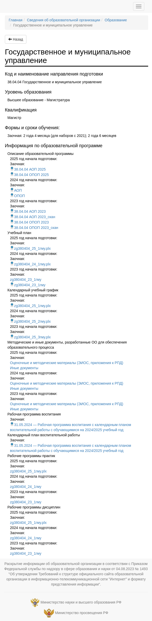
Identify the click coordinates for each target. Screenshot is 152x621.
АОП (16, 190)
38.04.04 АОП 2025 (28, 169)
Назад (15, 39)
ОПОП (17, 196)
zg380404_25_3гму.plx (30, 337)
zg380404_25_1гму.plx (30, 248)
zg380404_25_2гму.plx (30, 321)
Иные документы (24, 368)
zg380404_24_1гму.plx (30, 264)
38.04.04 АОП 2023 (28, 211)
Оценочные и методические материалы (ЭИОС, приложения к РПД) (66, 363)
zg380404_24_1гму (25, 487)
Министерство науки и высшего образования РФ (80, 602)
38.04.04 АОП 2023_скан (32, 217)
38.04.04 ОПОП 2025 (29, 175)
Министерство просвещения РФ (81, 613)
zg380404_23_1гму (25, 279)
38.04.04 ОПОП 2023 (29, 222)
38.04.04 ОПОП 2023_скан (34, 228)
